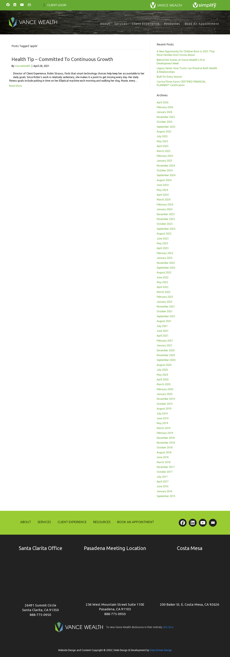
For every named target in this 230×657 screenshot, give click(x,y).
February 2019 (165, 432)
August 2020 (164, 364)
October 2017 (164, 471)
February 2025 (165, 155)
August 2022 (164, 272)
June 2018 (163, 457)
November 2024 (166, 165)
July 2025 (162, 136)
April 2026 (163, 102)
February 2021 (165, 340)
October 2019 (164, 403)
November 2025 (166, 116)
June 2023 (163, 238)
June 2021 (163, 330)
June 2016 (163, 486)
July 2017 (162, 476)
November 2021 (166, 306)
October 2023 (164, 223)
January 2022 (164, 301)
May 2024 (162, 189)
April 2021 (163, 335)
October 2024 (164, 170)
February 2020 (165, 389)
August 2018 (164, 452)
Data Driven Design (161, 650)
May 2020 (162, 374)
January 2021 (164, 345)
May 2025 (162, 141)
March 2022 (163, 292)
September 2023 (166, 228)
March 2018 (163, 462)
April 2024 (163, 194)
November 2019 (166, 398)
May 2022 (162, 282)
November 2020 (166, 355)
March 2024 (163, 199)
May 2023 (162, 243)
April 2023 (163, 248)
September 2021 (166, 316)
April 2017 (163, 481)
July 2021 (162, 326)
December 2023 (166, 214)
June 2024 (163, 184)
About (105, 23)
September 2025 (166, 126)
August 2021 (164, 321)
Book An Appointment (202, 23)
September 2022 (166, 267)
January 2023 (164, 257)
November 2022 (166, 262)
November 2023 (166, 219)
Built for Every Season (169, 76)
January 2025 (164, 160)
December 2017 (166, 467)
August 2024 (164, 180)
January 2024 (164, 209)
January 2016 (164, 491)
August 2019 (164, 408)
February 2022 (165, 296)
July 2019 (162, 413)
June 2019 (163, 418)
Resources (172, 23)
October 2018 (164, 447)
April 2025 (163, 146)
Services (121, 23)
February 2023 (165, 253)
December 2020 (166, 350)
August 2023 (164, 233)
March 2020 (163, 384)
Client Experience (145, 23)
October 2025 (164, 121)
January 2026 (164, 112)
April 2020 (163, 379)
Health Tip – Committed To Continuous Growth (62, 59)
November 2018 (166, 442)
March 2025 (163, 151)
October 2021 (164, 311)
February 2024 (165, 204)
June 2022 (163, 277)
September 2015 (166, 496)
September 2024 (166, 175)
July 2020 (162, 369)
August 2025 (164, 131)
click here (168, 627)
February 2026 (165, 107)
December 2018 (166, 437)
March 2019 (163, 428)
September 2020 (166, 359)
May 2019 (162, 423)
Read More (15, 85)
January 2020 (164, 394)
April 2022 (163, 287)
